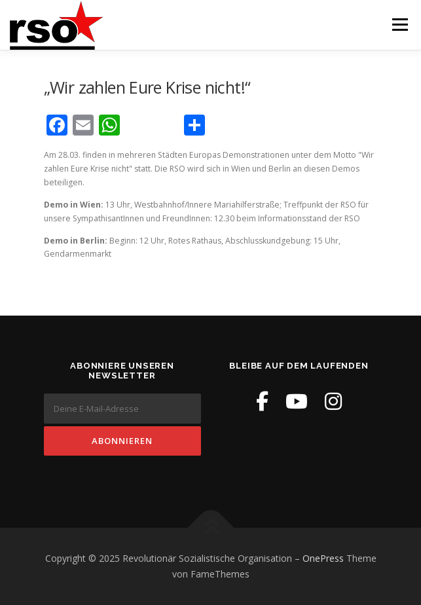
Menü (399, 24)
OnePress (323, 558)
